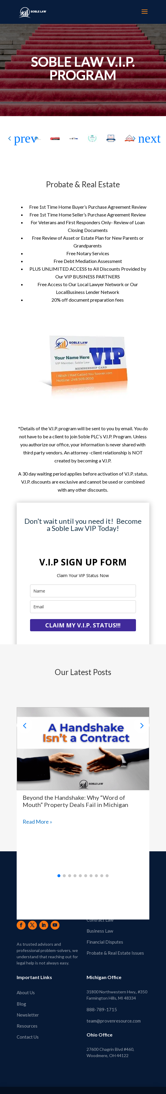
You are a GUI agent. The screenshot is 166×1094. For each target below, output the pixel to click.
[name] (83, 591)
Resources (27, 1021)
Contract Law (100, 915)
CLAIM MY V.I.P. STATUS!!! (82, 625)
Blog (21, 999)
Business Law (100, 926)
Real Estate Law (102, 904)
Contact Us (28, 1032)
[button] (144, 138)
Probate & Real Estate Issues (115, 948)
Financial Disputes (105, 937)
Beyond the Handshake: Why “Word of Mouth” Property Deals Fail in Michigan (75, 797)
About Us (26, 988)
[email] (83, 606)
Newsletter (28, 1010)
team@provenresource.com (114, 1016)
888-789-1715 (102, 1005)
